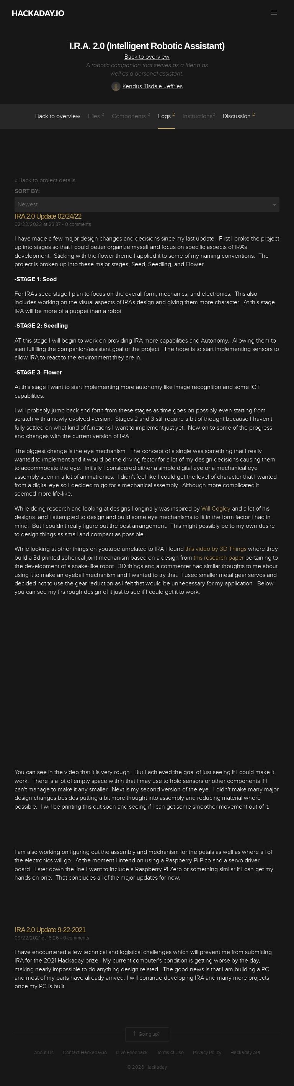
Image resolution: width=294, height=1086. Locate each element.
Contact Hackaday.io (85, 1053)
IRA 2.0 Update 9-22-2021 (50, 930)
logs (166, 116)
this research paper (219, 558)
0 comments (78, 224)
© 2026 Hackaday (147, 1067)
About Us (44, 1053)
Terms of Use (170, 1053)
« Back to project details (45, 180)
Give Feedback (132, 1053)
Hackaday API (245, 1053)
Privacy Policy (207, 1053)
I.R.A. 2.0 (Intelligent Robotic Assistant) (146, 46)
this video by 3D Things (216, 549)
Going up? (145, 1034)
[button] (274, 13)
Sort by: (27, 191)
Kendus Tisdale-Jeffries (147, 86)
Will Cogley (215, 509)
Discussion (239, 116)
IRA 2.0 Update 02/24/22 (48, 216)
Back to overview (147, 57)
